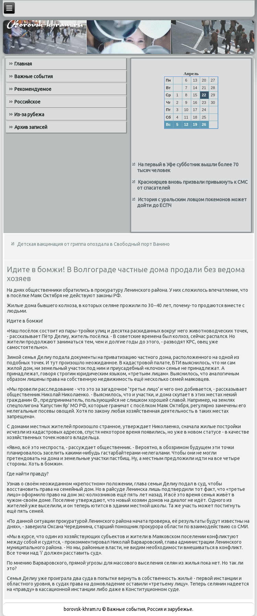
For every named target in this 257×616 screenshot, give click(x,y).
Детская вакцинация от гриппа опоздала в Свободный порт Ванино (93, 244)
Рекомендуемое (32, 89)
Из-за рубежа (29, 114)
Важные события (33, 76)
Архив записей (30, 127)
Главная (23, 64)
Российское (27, 102)
